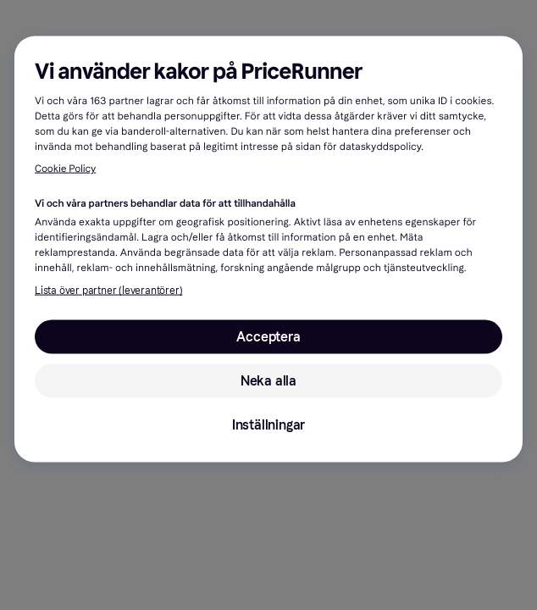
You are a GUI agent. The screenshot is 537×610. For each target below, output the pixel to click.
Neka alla (268, 381)
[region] (268, 249)
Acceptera (268, 337)
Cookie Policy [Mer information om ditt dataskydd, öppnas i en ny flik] (65, 169)
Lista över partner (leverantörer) (108, 291)
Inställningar (268, 425)
